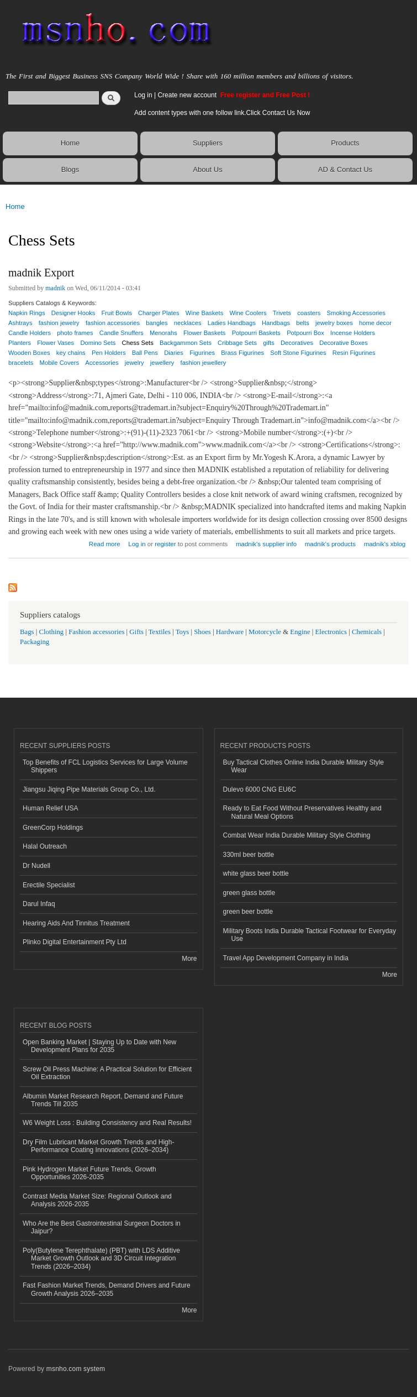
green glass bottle (249, 893)
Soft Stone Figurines (298, 352)
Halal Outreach (45, 846)
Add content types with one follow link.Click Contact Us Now (222, 113)
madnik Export (41, 272)
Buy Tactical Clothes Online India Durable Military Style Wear (303, 766)
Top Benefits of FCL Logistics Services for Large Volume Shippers (105, 766)
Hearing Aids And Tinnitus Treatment (76, 923)
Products (345, 143)
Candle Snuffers (121, 332)
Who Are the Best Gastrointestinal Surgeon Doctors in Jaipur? (102, 1227)
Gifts (136, 632)
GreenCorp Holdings (53, 827)
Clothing (51, 632)
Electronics (331, 632)
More (189, 958)
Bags (27, 632)
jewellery (162, 362)
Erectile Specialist (49, 885)
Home (70, 143)
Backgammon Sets (186, 342)
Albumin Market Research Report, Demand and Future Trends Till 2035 (103, 1100)
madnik (55, 288)
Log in (143, 95)
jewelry (134, 362)
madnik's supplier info (266, 544)
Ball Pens (145, 352)
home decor (375, 323)
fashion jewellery (203, 362)
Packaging (34, 642)
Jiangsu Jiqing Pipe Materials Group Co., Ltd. (89, 789)
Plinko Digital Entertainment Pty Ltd (74, 942)
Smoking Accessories (356, 313)
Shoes (202, 632)
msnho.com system (75, 1369)
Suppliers (208, 143)
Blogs (70, 169)
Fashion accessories (96, 632)
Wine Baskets (204, 313)
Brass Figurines (242, 352)
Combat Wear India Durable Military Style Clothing (297, 835)
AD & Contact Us (345, 169)
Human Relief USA (50, 808)
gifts (269, 342)
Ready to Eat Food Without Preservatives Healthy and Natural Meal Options (302, 812)
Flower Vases (55, 342)
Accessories (101, 362)
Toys (182, 632)
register (165, 544)
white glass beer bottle (256, 873)
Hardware (230, 632)
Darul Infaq (39, 904)
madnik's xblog (385, 544)
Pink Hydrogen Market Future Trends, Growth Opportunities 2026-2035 (89, 1173)
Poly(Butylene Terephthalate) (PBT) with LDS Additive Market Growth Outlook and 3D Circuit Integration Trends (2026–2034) (101, 1258)
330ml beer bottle (249, 855)
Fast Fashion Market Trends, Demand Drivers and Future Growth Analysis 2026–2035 (107, 1289)
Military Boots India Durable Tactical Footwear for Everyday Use (310, 935)
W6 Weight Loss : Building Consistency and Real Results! (107, 1123)
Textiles (160, 632)
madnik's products (330, 544)
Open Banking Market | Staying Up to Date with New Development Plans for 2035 (99, 1046)
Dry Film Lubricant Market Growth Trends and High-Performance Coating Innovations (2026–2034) (98, 1146)
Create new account (187, 95)
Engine (300, 632)
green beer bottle (248, 911)
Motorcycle (265, 632)
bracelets (20, 362)
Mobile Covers (60, 362)
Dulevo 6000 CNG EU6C (260, 789)
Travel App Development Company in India (286, 958)
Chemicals (367, 632)
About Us (207, 169)
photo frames (75, 332)
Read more (104, 542)
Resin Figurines (354, 352)
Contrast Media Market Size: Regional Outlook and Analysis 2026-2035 (97, 1200)
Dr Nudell (36, 866)
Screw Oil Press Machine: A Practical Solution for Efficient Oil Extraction (107, 1073)
